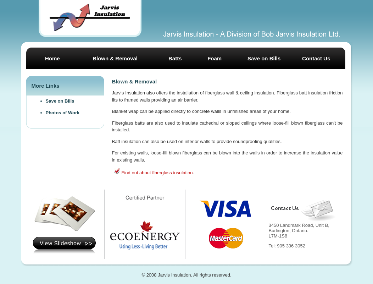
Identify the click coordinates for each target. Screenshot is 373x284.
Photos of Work (63, 112)
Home (52, 58)
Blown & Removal (115, 58)
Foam (214, 58)
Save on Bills (263, 58)
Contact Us (316, 58)
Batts (175, 58)
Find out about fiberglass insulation (157, 172)
